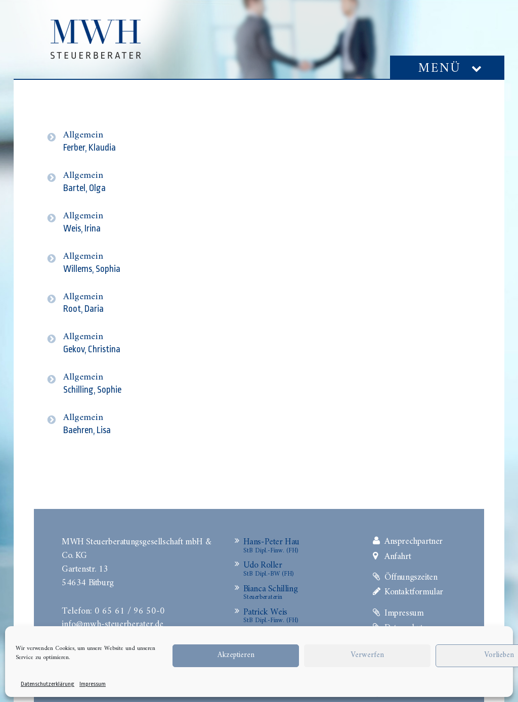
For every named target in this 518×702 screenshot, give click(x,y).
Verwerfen (367, 655)
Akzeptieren (236, 655)
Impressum (92, 684)
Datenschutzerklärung (47, 684)
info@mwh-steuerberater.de (112, 623)
